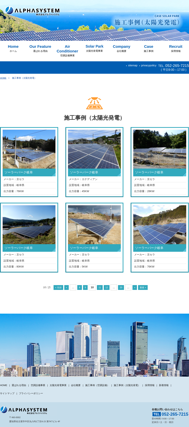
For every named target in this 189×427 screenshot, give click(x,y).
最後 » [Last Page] (147, 287)
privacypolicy (148, 65)
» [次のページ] (138, 287)
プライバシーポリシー (33, 387)
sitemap (132, 65)
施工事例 (148, 48)
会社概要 (121, 48)
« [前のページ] (63, 287)
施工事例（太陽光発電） (135, 383)
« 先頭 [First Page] (53, 287)
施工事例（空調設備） (103, 383)
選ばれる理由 (40, 48)
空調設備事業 (67, 50)
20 (123, 287)
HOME (3, 78)
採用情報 (175, 48)
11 (99, 287)
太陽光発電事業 (94, 48)
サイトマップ (8, 387)
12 (107, 287)
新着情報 (174, 383)
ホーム (13, 48)
